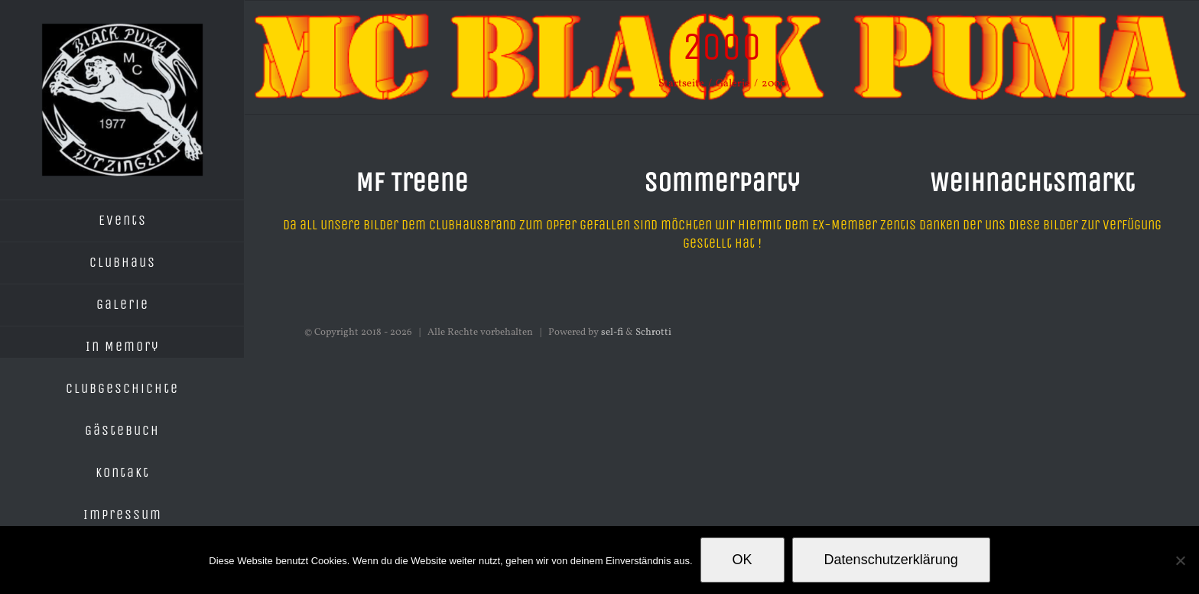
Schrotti (653, 332)
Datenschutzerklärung (891, 559)
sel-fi (612, 332)
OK (742, 559)
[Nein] (1180, 560)
